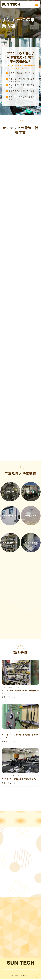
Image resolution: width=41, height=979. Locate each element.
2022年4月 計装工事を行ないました (19, 779)
